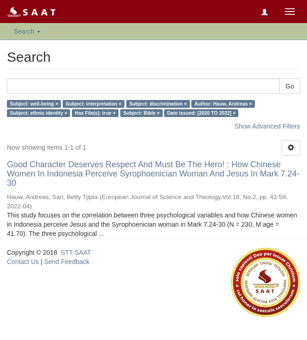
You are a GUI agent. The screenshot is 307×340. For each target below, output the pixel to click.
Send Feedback (66, 261)
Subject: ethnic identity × (38, 113)
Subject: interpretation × (94, 103)
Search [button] (27, 31)
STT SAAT (76, 252)
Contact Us (23, 261)
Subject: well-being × (34, 103)
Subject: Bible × (141, 113)
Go (289, 86)
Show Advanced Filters (267, 126)
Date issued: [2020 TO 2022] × (201, 113)
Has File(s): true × (95, 113)
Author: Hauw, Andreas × (223, 103)
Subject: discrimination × (158, 103)
